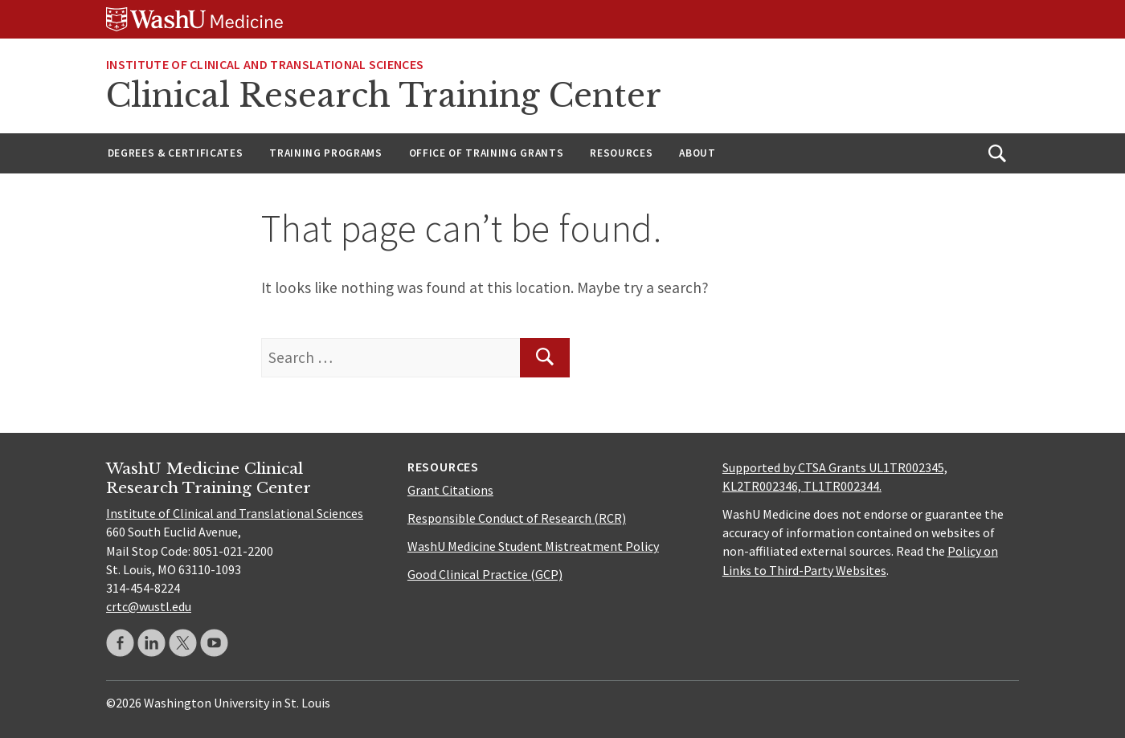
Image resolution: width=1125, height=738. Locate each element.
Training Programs (325, 153)
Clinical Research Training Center (383, 95)
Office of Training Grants (486, 153)
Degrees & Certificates (175, 153)
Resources (621, 153)
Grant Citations (450, 490)
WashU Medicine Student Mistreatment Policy (533, 546)
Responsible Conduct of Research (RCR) (516, 518)
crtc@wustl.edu (148, 606)
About (697, 153)
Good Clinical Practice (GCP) (484, 574)
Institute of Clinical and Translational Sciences (264, 64)
